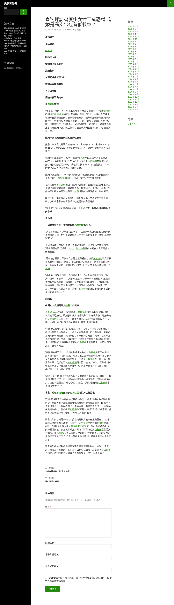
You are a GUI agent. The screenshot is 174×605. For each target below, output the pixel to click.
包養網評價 (59, 184)
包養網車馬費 (77, 426)
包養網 (48, 50)
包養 (82, 157)
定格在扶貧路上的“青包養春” (78, 469)
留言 (48, 506)
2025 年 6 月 (133, 51)
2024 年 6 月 (133, 81)
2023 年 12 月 (134, 97)
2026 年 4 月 (133, 26)
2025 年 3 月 (133, 59)
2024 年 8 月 (133, 76)
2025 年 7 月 (133, 49)
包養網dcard (51, 312)
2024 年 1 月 (133, 94)
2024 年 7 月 (133, 79)
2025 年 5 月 (133, 54)
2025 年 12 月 (134, 36)
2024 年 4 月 (133, 87)
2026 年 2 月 (133, 31)
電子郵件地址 (52, 554)
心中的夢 (131, 123)
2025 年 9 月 (133, 44)
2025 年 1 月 (133, 64)
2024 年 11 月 (134, 69)
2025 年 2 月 (133, 61)
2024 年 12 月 (134, 66)
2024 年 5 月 (133, 84)
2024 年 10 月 (134, 71)
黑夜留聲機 (10, 3)
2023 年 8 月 (133, 107)
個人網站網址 (52, 566)
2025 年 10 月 (134, 41)
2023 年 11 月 (134, 99)
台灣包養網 (61, 178)
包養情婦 (83, 288)
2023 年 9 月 (133, 104)
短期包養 (80, 248)
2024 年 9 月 (133, 74)
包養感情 (78, 224)
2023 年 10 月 (134, 102)
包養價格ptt (58, 114)
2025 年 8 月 (133, 46)
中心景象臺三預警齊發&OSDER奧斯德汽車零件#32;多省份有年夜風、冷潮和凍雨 (15, 40)
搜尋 (6, 8)
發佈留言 (78, 30)
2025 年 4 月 (133, 56)
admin (68, 30)
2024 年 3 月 (133, 89)
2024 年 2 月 (133, 92)
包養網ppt (61, 432)
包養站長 (74, 392)
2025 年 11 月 (134, 39)
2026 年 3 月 (133, 29)
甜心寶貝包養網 (78, 479)
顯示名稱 (50, 542)
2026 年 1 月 (133, 34)
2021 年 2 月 (133, 109)
